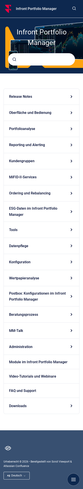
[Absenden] (14, 59)
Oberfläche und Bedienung (30, 113)
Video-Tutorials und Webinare (32, 376)
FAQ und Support (22, 391)
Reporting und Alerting (27, 145)
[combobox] (41, 59)
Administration (21, 347)
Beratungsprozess (23, 314)
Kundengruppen (22, 161)
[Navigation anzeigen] (73, 479)
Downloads (18, 406)
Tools (13, 230)
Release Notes (20, 96)
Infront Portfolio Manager (36, 9)
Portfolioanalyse (22, 129)
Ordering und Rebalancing (29, 193)
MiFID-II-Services (23, 177)
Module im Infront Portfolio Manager (38, 362)
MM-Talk (16, 331)
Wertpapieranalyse (24, 278)
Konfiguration (20, 262)
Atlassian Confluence (16, 466)
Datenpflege (18, 246)
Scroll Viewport (61, 461)
